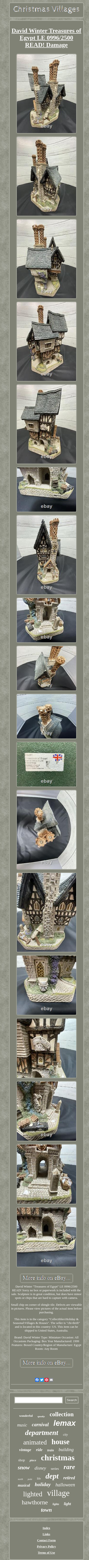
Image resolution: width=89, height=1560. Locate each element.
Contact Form (46, 1540)
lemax (64, 1423)
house (61, 1442)
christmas (58, 1457)
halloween (65, 1484)
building (66, 1449)
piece (33, 1460)
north (20, 1479)
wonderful (26, 1415)
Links (46, 1534)
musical (24, 1485)
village (58, 1493)
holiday (43, 1484)
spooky (41, 1416)
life (39, 1478)
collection (62, 1414)
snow (24, 1467)
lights (56, 1504)
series (55, 1469)
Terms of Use (46, 1552)
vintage (25, 1450)
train (50, 1450)
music (22, 1425)
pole (30, 1479)
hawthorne (35, 1502)
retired (69, 1477)
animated (35, 1442)
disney (40, 1468)
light (67, 1504)
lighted (32, 1494)
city (65, 1434)
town (46, 1510)
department (41, 1432)
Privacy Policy (46, 1546)
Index (46, 1528)
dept (52, 1476)
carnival (40, 1424)
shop (21, 1460)
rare (69, 1467)
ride (39, 1450)
